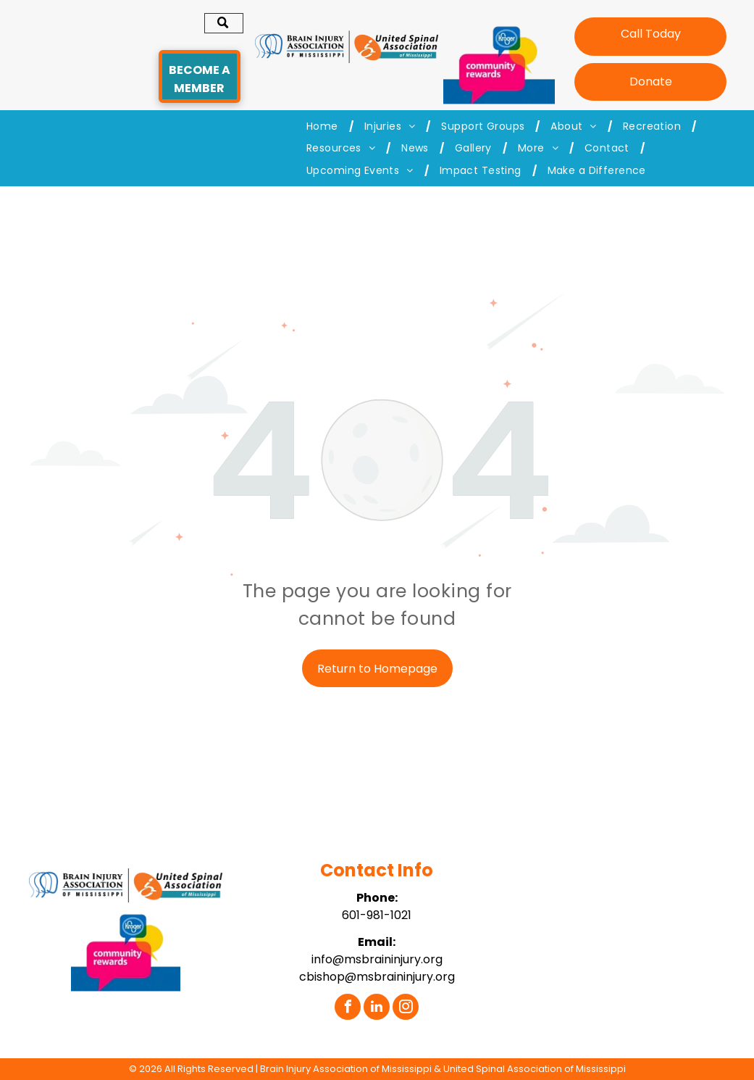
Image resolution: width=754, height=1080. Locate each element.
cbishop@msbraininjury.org (377, 976)
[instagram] (406, 1008)
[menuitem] (324, 126)
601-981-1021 (376, 915)
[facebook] (348, 1008)
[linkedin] (377, 1008)
